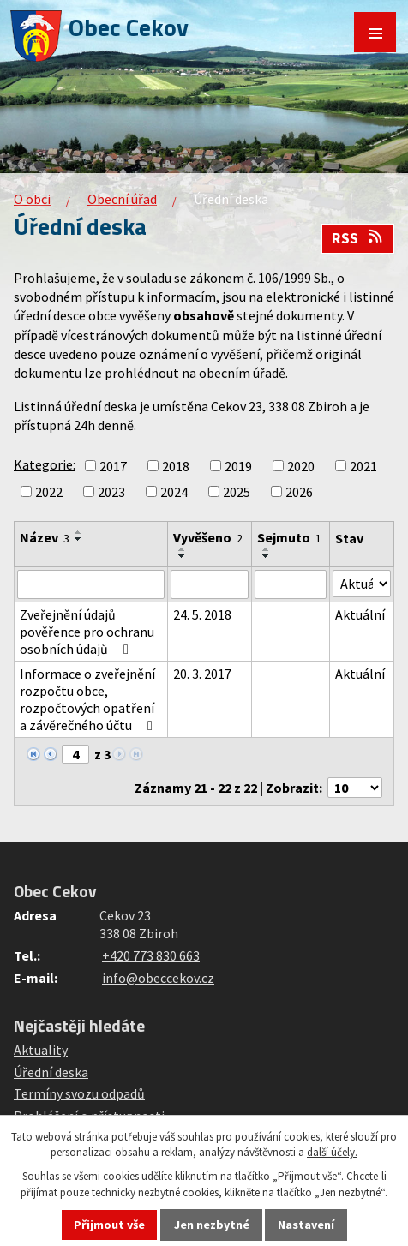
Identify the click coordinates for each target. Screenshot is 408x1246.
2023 (111, 491)
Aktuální (360, 614)
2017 (113, 466)
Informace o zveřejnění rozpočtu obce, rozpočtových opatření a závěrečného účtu (89, 699)
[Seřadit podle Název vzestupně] (78, 532)
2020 (301, 466)
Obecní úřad (122, 198)
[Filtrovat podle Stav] (362, 583)
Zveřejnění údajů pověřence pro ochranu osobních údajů (87, 631)
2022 (49, 491)
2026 (299, 491)
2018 (175, 466)
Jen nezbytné (211, 1224)
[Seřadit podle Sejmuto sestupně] (266, 556)
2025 (236, 491)
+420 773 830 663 (151, 955)
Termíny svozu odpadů (79, 1093)
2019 (238, 466)
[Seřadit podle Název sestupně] (78, 539)
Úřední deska (51, 1072)
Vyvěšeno (208, 537)
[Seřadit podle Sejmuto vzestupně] (266, 549)
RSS (358, 238)
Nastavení (306, 1224)
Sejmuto (289, 537)
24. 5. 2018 (202, 614)
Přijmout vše (109, 1224)
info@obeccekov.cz (158, 977)
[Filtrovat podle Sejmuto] (291, 584)
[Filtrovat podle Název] (91, 584)
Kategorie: (44, 464)
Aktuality (41, 1049)
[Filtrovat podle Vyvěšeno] (210, 584)
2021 (363, 466)
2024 (174, 491)
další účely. (332, 1152)
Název (44, 537)
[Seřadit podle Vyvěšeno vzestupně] (182, 549)
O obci (32, 198)
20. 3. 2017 (202, 673)
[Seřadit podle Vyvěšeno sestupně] (182, 556)
